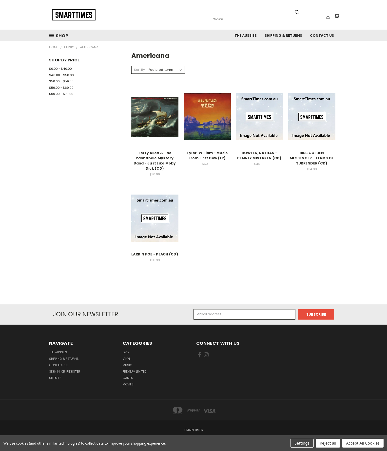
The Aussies (245, 35)
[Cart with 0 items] (336, 16)
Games (128, 378)
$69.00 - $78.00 (61, 93)
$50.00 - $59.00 (61, 81)
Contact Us (322, 35)
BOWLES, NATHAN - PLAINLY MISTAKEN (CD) (259, 155)
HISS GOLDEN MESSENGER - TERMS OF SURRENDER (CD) (312, 158)
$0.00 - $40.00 (60, 68)
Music (127, 365)
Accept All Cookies (363, 443)
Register (73, 371)
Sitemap (55, 378)
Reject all (328, 443)
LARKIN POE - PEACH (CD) (154, 254)
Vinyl (126, 359)
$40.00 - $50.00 (61, 75)
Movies (128, 384)
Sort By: (140, 69)
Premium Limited (134, 371)
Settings (302, 443)
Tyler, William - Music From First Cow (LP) (207, 155)
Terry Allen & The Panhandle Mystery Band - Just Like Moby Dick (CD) (155, 160)
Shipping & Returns (283, 35)
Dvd (126, 352)
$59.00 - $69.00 (61, 87)
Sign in (54, 371)
